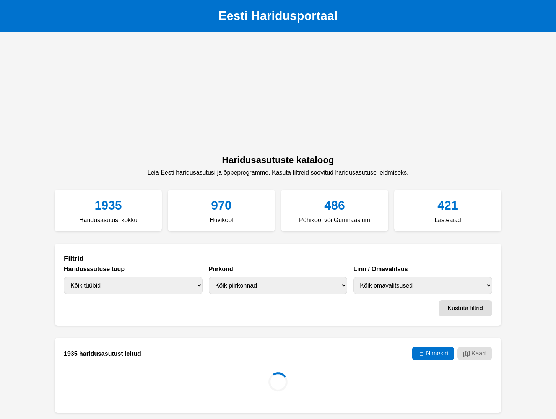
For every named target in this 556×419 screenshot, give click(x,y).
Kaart (474, 353)
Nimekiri (433, 353)
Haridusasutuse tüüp (94, 269)
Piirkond (221, 269)
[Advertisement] (278, 95)
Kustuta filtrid (465, 308)
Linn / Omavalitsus (380, 269)
